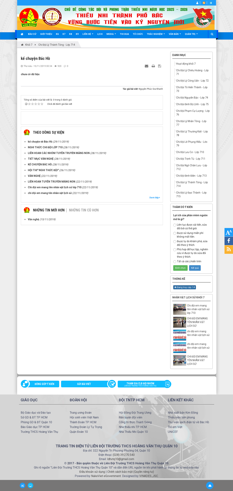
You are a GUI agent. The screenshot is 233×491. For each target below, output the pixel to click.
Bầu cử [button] (32, 34)
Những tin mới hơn (49, 210)
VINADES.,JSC (148, 476)
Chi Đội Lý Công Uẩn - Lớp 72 (192, 80)
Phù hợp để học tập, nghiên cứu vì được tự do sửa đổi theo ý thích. (190, 253)
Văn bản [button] (175, 35)
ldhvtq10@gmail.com (120, 459)
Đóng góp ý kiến (44, 384)
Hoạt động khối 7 (186, 63)
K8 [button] (70, 34)
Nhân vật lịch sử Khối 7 (188, 297)
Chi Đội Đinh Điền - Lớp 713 (191, 175)
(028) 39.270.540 (124, 455)
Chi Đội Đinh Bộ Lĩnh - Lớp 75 (192, 104)
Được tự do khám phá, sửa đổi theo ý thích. (190, 243)
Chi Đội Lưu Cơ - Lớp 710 (190, 152)
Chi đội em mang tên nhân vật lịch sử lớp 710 (198, 309)
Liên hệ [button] (87, 35)
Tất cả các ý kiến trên (187, 261)
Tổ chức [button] (138, 34)
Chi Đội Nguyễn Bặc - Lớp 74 (192, 97)
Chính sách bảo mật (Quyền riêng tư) (130, 472)
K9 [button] (77, 34)
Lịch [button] (100, 34)
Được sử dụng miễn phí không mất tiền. (188, 235)
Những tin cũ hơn (84, 210)
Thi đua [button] (124, 34)
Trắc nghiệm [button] (156, 35)
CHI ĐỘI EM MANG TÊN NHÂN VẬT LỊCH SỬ (197, 322)
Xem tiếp (154, 197)
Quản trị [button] (191, 35)
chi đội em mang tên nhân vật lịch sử (198, 333)
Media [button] (111, 35)
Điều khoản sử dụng (92, 472)
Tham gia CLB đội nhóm (143, 384)
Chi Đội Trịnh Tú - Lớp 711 (190, 158)
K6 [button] (57, 34)
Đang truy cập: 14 (184, 287)
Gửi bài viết (84, 384)
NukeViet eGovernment (106, 476)
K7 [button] (64, 34)
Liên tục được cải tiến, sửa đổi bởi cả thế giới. (190, 226)
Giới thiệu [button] (46, 34)
